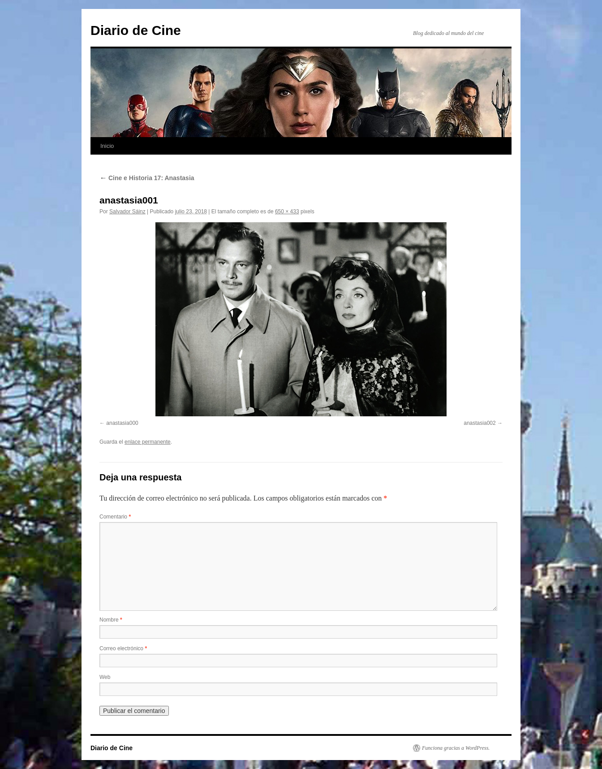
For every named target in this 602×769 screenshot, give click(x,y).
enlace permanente (148, 442)
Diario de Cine (135, 30)
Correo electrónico (123, 648)
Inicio (107, 146)
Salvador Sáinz (127, 211)
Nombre (110, 620)
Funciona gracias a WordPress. (456, 748)
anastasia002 (479, 423)
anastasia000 (122, 423)
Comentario (115, 517)
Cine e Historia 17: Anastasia (146, 177)
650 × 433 (287, 211)
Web (104, 677)
